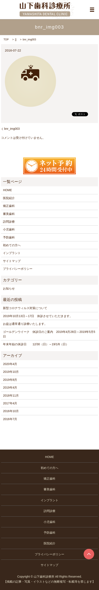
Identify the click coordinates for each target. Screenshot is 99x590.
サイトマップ (12, 261)
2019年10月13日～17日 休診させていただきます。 (37, 316)
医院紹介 (9, 198)
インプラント (12, 253)
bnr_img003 (12, 128)
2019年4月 (10, 387)
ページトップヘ (89, 554)
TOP (6, 39)
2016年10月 (11, 411)
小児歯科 (9, 229)
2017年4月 (10, 403)
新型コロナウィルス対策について (25, 308)
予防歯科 (9, 237)
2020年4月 (10, 364)
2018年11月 (11, 395)
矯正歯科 (9, 206)
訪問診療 (9, 221)
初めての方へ (12, 245)
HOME (7, 190)
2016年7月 (10, 419)
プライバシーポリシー (17, 268)
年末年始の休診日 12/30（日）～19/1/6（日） (36, 344)
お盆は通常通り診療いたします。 (25, 323)
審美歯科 (9, 214)
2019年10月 (11, 371)
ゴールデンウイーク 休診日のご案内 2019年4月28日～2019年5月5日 (49, 334)
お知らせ (9, 288)
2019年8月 (10, 379)
